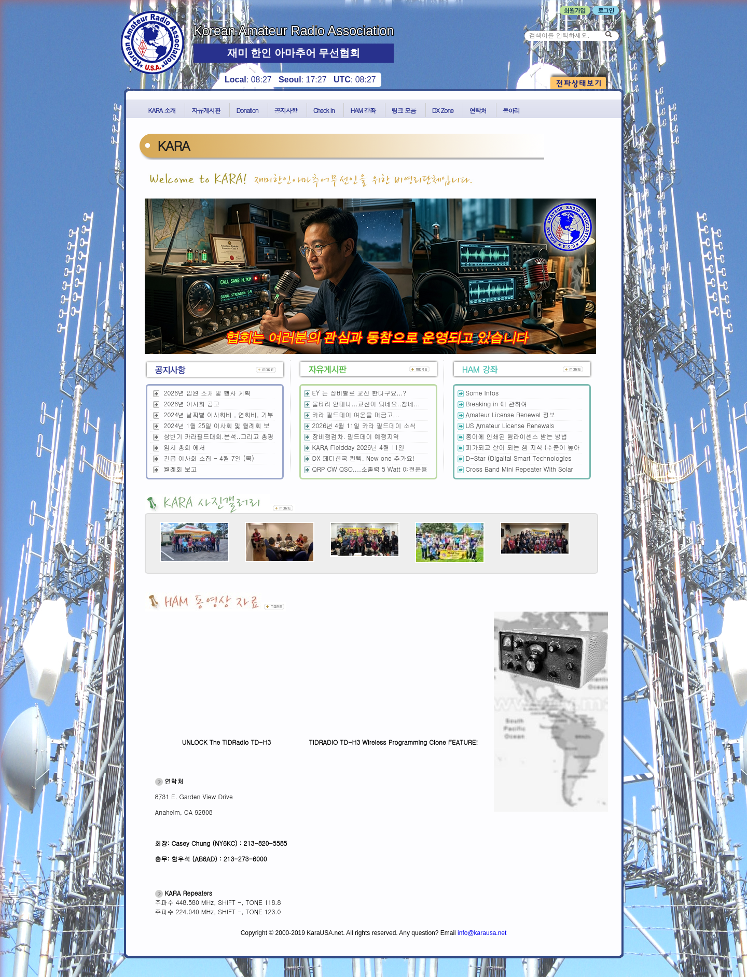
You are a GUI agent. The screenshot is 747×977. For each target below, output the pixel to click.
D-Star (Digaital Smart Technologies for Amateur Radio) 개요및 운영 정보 (514, 463)
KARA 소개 (162, 110)
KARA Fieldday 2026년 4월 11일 (358, 447)
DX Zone (442, 110)
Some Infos (482, 392)
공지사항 (285, 110)
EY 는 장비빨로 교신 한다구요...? (359, 392)
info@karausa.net (482, 933)
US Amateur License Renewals (510, 425)
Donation (247, 110)
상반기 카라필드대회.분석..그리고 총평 (219, 436)
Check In (324, 110)
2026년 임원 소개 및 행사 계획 (207, 392)
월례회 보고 (180, 468)
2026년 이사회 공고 (192, 403)
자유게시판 (205, 110)
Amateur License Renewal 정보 (511, 414)
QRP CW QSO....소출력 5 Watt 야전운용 (369, 468)
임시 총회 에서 (184, 447)
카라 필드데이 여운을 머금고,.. (355, 414)
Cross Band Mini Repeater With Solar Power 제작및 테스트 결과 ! (515, 473)
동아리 (511, 110)
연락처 (478, 110)
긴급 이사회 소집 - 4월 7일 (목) (209, 458)
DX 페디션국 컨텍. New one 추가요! (363, 458)
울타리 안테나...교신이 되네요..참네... (366, 403)
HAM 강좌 (362, 110)
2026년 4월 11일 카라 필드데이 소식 (364, 425)
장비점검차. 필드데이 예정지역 (355, 436)
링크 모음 (404, 110)
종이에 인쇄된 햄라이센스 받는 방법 (517, 436)
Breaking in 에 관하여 (497, 403)
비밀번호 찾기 (596, 21)
